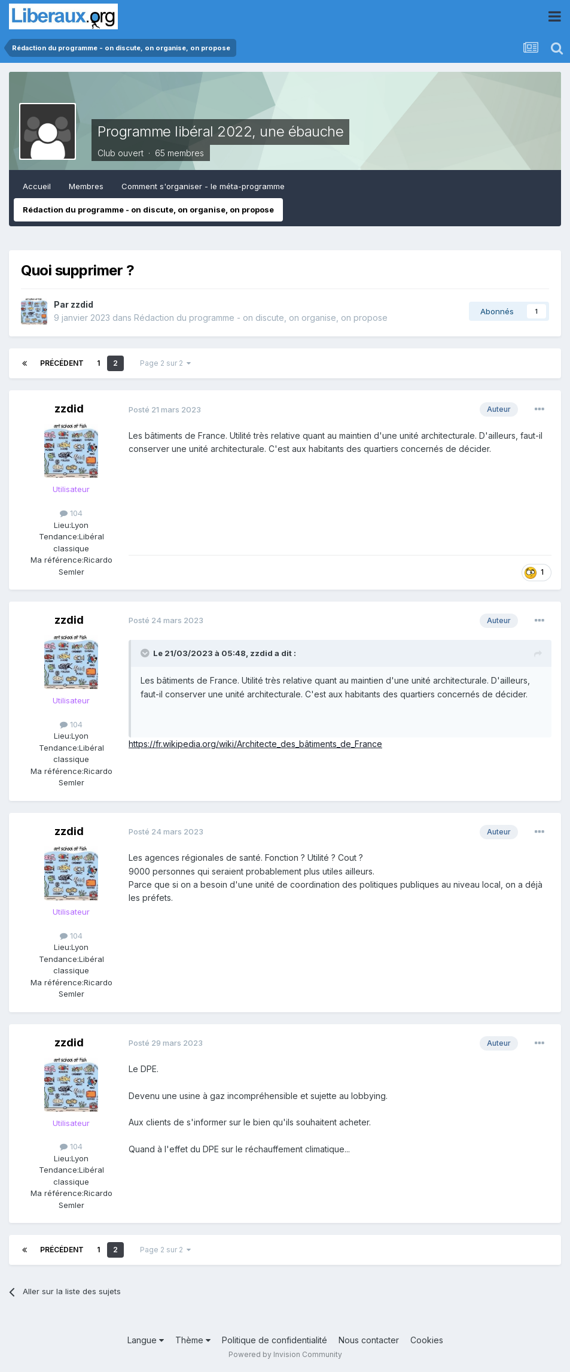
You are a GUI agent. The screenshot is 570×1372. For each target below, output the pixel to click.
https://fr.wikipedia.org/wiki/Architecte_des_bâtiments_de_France (255, 744)
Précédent (62, 363)
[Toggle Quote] (146, 653)
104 (71, 513)
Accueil (37, 186)
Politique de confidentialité (274, 1340)
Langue (145, 1340)
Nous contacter (369, 1340)
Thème (193, 1340)
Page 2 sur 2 (165, 363)
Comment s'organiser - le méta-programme (203, 186)
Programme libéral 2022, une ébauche (220, 131)
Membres (86, 186)
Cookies (426, 1340)
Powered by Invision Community (285, 1354)
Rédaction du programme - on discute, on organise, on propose (148, 209)
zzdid (82, 304)
